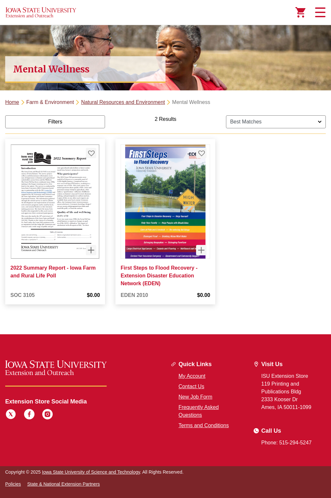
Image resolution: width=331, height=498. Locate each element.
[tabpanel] (165, 215)
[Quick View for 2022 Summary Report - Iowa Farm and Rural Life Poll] (91, 250)
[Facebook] (29, 415)
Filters (55, 121)
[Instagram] (47, 415)
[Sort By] (276, 121)
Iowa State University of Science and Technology (91, 472)
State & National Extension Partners (63, 484)
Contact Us (191, 386)
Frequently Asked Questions (199, 411)
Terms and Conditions (204, 425)
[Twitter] (10, 415)
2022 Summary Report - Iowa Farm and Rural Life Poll (53, 271)
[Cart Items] (300, 12)
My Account (192, 376)
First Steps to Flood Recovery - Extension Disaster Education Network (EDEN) (159, 275)
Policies (13, 484)
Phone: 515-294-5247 (286, 442)
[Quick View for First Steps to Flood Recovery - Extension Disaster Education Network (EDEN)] (201, 250)
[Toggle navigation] (319, 12)
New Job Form (195, 397)
